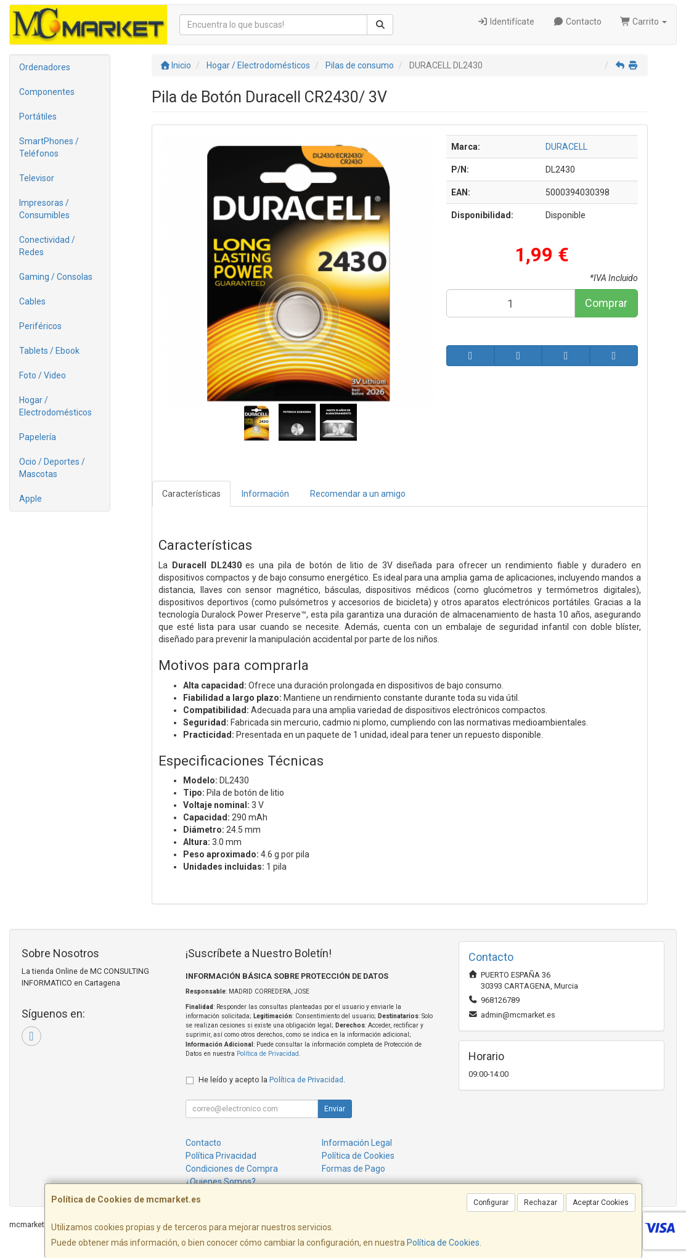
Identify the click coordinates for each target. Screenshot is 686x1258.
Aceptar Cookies (601, 1202)
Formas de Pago (353, 1169)
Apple (30, 499)
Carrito (644, 22)
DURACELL (566, 147)
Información (265, 494)
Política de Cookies (443, 1243)
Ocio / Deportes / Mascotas (52, 468)
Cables (32, 301)
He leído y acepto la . (271, 1079)
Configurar (490, 1202)
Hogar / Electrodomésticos (55, 406)
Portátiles (38, 116)
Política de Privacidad (268, 1053)
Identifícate (506, 22)
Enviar (334, 1109)
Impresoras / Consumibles (44, 209)
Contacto (577, 22)
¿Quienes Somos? (221, 1182)
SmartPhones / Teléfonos (49, 147)
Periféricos (40, 326)
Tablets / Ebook (49, 351)
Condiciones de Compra (232, 1169)
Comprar (606, 302)
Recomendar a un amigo (358, 494)
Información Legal (357, 1143)
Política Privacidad (221, 1156)
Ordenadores (44, 67)
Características (191, 494)
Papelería (37, 437)
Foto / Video (42, 375)
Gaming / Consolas (55, 277)
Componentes (47, 92)
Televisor (36, 178)
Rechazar (540, 1202)
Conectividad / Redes (47, 246)
